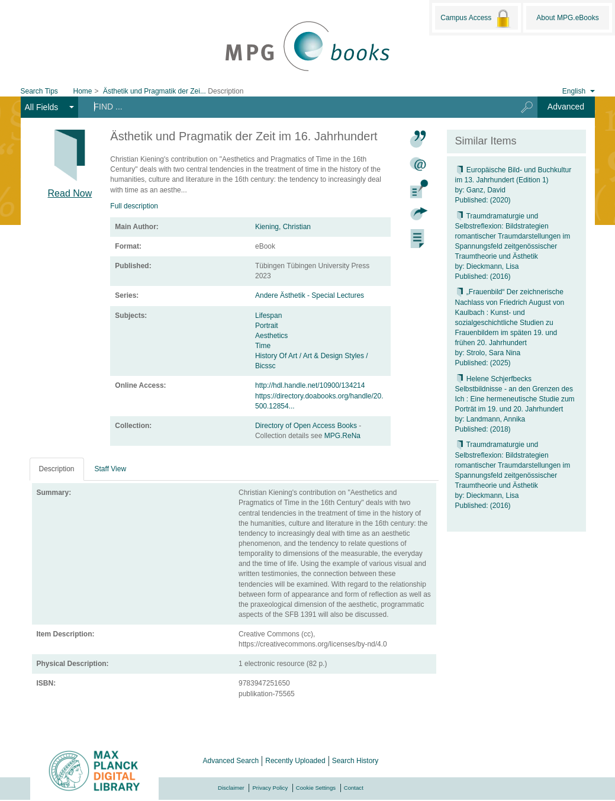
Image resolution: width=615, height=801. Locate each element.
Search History (355, 761)
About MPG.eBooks (567, 18)
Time (263, 346)
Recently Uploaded (295, 761)
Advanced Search (231, 761)
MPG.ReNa (342, 436)
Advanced (566, 106)
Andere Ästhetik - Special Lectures (309, 295)
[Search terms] (292, 106)
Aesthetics (271, 336)
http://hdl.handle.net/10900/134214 (310, 385)
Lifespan (268, 315)
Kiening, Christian (283, 227)
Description (57, 469)
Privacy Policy (270, 787)
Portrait (266, 325)
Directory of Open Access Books (307, 426)
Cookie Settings (316, 787)
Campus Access (476, 18)
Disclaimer (231, 787)
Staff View (111, 469)
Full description (134, 206)
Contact (353, 787)
